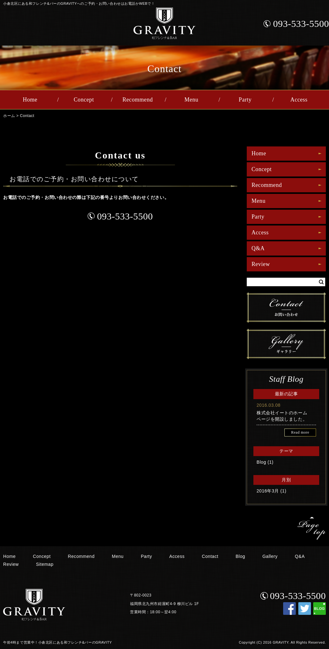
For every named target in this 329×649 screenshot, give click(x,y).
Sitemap (44, 564)
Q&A (258, 248)
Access (298, 99)
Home (30, 99)
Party (245, 99)
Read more (300, 432)
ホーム (9, 116)
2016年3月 (268, 490)
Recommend (137, 99)
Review (260, 264)
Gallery (269, 556)
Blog (261, 462)
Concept (84, 99)
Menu (191, 99)
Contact (27, 116)
